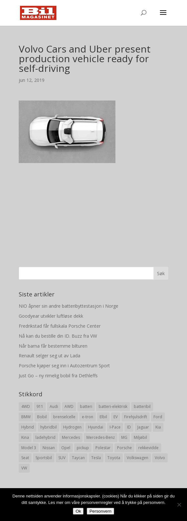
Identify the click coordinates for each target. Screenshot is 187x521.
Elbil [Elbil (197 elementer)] (103, 417)
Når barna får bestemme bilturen (53, 346)
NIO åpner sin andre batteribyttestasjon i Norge (68, 306)
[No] (179, 504)
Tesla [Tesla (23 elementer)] (96, 457)
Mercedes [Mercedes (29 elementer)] (71, 437)
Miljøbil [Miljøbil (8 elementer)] (140, 437)
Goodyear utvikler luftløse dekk (51, 316)
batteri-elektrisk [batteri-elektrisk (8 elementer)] (113, 406)
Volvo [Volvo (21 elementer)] (160, 457)
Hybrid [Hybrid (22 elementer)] (27, 427)
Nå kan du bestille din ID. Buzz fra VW (58, 336)
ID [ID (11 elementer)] (129, 427)
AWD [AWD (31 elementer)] (69, 406)
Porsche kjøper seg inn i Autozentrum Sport (64, 365)
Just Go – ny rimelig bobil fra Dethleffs (58, 375)
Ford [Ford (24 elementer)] (157, 417)
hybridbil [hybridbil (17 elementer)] (48, 427)
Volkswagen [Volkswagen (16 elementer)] (137, 457)
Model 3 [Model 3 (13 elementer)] (28, 447)
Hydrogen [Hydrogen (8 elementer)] (72, 427)
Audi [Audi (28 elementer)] (54, 406)
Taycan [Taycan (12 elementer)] (78, 457)
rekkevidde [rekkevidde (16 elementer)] (148, 447)
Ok (78, 511)
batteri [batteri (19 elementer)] (86, 406)
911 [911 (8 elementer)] (39, 406)
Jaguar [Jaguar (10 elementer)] (143, 427)
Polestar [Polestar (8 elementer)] (103, 447)
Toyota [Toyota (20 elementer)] (113, 457)
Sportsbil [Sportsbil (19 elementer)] (43, 457)
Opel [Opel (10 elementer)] (65, 447)
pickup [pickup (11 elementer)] (83, 447)
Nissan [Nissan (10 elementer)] (49, 447)
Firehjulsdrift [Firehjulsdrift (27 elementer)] (135, 417)
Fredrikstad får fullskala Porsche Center (60, 326)
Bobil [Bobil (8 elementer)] (42, 417)
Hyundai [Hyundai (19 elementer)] (95, 427)
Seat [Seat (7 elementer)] (25, 457)
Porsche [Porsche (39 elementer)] (124, 447)
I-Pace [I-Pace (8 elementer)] (115, 427)
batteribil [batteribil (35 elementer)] (142, 406)
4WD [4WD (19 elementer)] (25, 406)
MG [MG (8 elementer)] (124, 437)
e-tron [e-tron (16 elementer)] (87, 417)
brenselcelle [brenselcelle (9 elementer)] (64, 417)
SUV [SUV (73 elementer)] (61, 457)
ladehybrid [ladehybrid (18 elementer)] (45, 437)
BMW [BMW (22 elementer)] (26, 417)
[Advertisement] (93, 208)
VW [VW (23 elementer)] (24, 468)
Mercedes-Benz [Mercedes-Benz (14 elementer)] (100, 437)
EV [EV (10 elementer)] (115, 417)
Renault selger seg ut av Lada (49, 355)
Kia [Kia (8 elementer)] (158, 427)
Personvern (100, 511)
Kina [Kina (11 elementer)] (25, 437)
